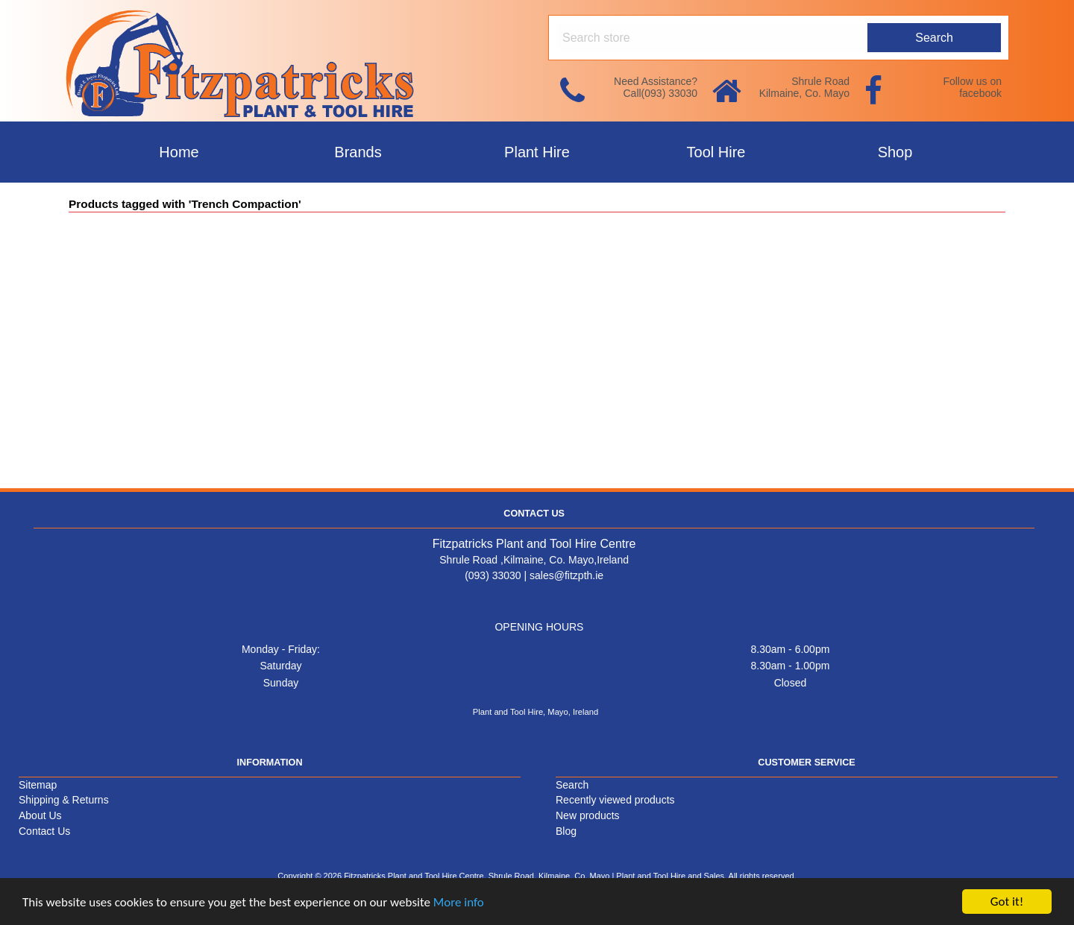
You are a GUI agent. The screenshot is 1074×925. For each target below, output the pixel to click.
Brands (357, 152)
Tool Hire (716, 152)
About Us (40, 815)
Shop (895, 152)
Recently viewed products (615, 800)
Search (572, 785)
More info (458, 902)
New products (588, 815)
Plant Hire (537, 152)
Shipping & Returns (64, 800)
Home (178, 152)
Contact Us (44, 831)
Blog (566, 831)
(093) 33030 (493, 575)
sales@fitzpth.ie (566, 575)
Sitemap (38, 785)
